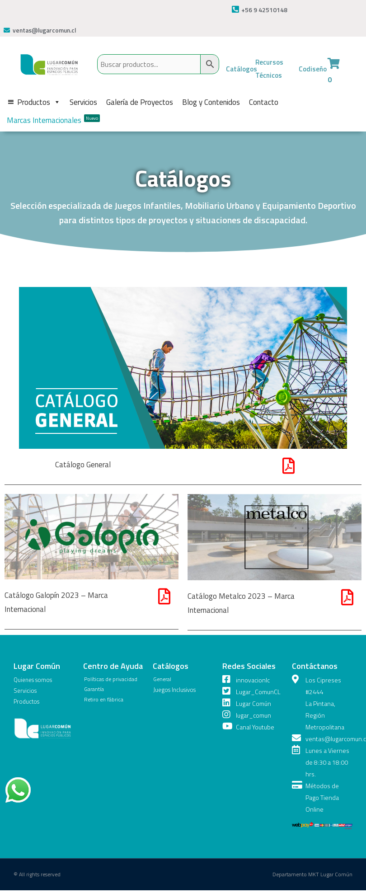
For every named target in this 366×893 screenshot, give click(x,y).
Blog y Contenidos (211, 102)
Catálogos (242, 68)
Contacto (263, 102)
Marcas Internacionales (53, 120)
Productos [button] (39, 102)
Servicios (83, 102)
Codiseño (313, 68)
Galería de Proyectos (139, 102)
